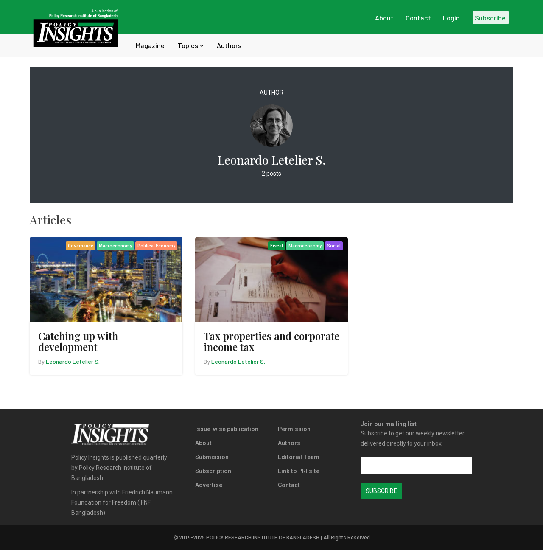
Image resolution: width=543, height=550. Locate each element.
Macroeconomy (115, 246)
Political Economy (156, 246)
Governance (80, 246)
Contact (289, 485)
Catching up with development (78, 341)
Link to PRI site (298, 471)
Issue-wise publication (226, 429)
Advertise (208, 485)
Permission (294, 429)
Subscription (213, 471)
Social (334, 246)
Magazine (150, 45)
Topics (191, 45)
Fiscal (276, 246)
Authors (229, 45)
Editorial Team (298, 457)
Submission (212, 457)
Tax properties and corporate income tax (271, 341)
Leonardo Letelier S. (73, 361)
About (203, 443)
